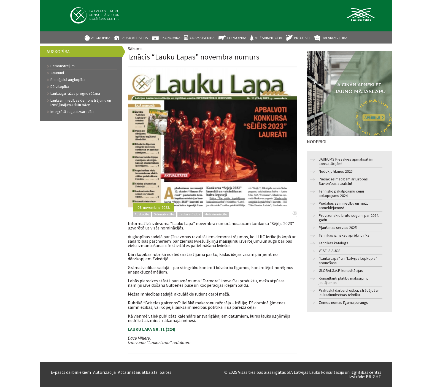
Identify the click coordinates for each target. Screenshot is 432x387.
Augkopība (100, 37)
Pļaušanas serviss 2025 (338, 227)
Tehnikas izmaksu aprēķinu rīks (344, 235)
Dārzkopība (59, 86)
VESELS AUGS (330, 250)
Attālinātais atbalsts (138, 372)
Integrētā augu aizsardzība (72, 111)
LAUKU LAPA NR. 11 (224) (151, 329)
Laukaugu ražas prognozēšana (75, 93)
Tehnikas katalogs (333, 243)
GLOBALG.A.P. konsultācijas (341, 270)
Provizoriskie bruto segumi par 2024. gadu (349, 217)
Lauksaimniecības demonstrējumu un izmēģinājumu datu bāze (80, 102)
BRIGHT (373, 376)
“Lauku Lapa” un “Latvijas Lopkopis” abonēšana (348, 260)
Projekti (302, 37)
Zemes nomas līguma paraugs (343, 302)
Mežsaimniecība (268, 37)
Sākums (135, 48)
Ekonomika (170, 37)
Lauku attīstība (134, 37)
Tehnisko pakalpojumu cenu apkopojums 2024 (341, 193)
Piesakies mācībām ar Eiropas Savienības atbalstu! (343, 181)
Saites (165, 372)
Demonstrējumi (62, 65)
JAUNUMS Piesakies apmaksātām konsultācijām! (346, 161)
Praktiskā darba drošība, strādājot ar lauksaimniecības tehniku (349, 292)
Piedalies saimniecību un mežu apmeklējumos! (344, 205)
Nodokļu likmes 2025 (336, 171)
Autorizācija (104, 372)
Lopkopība (236, 37)
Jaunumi (57, 72)
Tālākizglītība (334, 37)
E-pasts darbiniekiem (71, 372)
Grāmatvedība (202, 37)
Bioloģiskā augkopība (67, 79)
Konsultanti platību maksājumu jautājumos (344, 280)
